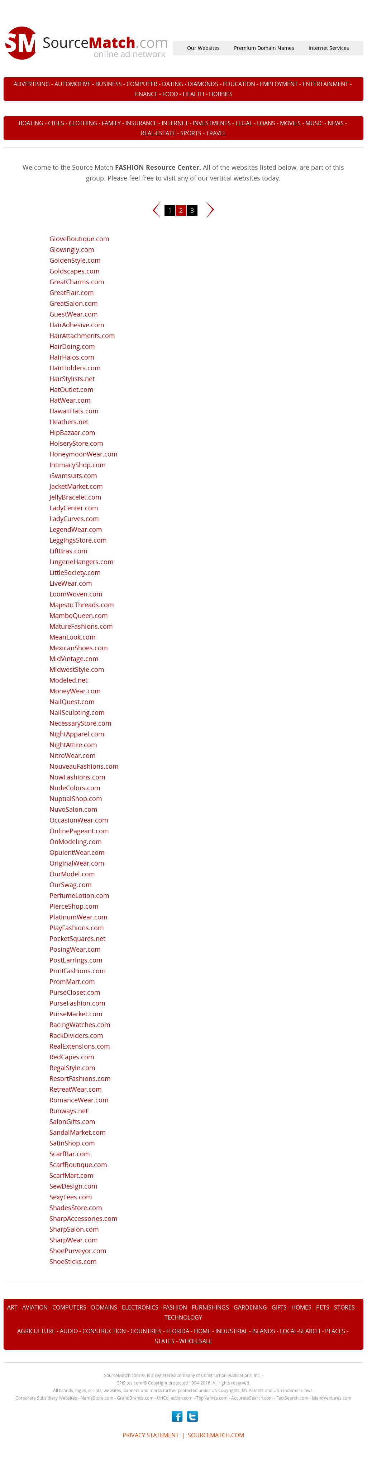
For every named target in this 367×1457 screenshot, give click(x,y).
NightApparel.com (76, 734)
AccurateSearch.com (252, 1398)
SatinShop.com (72, 1143)
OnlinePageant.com (79, 830)
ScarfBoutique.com (78, 1164)
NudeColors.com (74, 787)
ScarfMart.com (71, 1175)
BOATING (31, 123)
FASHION (175, 1307)
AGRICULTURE (36, 1331)
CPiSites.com (129, 1383)
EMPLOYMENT (279, 84)
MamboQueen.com (78, 615)
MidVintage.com (74, 658)
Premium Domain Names (264, 47)
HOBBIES (221, 94)
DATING (172, 84)
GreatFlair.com (71, 292)
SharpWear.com (73, 1240)
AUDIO (69, 1331)
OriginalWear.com (76, 863)
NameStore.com (97, 1398)
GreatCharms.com (76, 281)
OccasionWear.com (78, 820)
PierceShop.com (74, 906)
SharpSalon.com (74, 1229)
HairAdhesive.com (76, 324)
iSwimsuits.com (73, 475)
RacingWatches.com (79, 1024)
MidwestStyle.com (76, 669)
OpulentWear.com (77, 852)
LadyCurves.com (74, 518)
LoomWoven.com (76, 594)
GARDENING (250, 1307)
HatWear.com (70, 400)
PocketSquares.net (77, 938)
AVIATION (35, 1307)
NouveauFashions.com (84, 766)
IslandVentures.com (331, 1398)
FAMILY (111, 123)
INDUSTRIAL (231, 1331)
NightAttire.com (73, 744)
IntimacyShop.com (77, 464)
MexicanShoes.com (78, 647)
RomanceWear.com (79, 1100)
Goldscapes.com (74, 271)
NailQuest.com (72, 701)
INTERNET (175, 123)
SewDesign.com (73, 1186)
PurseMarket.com (76, 1013)
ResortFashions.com (80, 1078)
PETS (322, 1307)
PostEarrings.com (76, 960)
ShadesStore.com (75, 1207)
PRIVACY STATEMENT (151, 1435)
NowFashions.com (77, 777)
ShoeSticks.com (73, 1261)
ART (12, 1307)
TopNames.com (212, 1398)
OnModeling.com (75, 841)
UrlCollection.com (174, 1398)
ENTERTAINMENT (325, 84)
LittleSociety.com (75, 572)
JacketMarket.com (76, 486)
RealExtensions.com (79, 1046)
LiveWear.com (70, 583)
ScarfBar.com (69, 1153)
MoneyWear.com (75, 691)
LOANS (266, 123)
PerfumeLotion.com (79, 895)
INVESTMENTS (212, 123)
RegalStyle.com (72, 1067)
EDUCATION (239, 84)
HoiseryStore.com (76, 443)
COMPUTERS (69, 1307)
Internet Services (329, 47)
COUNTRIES (146, 1331)
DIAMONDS (203, 84)
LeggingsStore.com (78, 540)
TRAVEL (216, 133)
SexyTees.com (70, 1197)
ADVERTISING (32, 84)
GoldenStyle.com (75, 260)
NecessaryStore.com (80, 723)
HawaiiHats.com (74, 411)
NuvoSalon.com (73, 809)
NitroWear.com (72, 755)
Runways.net (68, 1110)
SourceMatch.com (122, 1375)
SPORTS (190, 133)
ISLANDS (263, 1331)
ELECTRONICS (140, 1307)
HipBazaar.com (72, 432)
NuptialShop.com (75, 798)
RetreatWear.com (75, 1089)
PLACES (335, 1331)
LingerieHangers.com (81, 561)
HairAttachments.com (82, 335)
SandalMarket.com (77, 1132)
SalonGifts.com (72, 1121)
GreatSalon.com (73, 303)
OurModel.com (72, 874)
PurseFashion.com (77, 1003)
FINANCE (146, 94)
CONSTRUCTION (104, 1331)
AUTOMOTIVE (72, 84)
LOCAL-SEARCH (300, 1331)
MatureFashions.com (81, 626)
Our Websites (203, 47)
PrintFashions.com (77, 970)
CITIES (56, 123)
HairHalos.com (71, 357)
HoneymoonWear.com (83, 454)
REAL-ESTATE (158, 133)
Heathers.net (68, 421)
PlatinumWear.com (78, 917)
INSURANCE (141, 123)
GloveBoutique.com (79, 238)
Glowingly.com (71, 249)
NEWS (336, 123)
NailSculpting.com (77, 712)
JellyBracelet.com (75, 497)
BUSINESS (108, 84)
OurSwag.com (70, 884)
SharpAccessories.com (83, 1218)
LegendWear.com (75, 529)
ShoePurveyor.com (77, 1250)
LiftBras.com (68, 551)
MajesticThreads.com (81, 604)
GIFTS (279, 1307)
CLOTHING (83, 123)
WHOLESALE (195, 1341)
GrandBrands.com (135, 1398)
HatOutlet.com (71, 389)
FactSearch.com (292, 1398)
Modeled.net (68, 680)
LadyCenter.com (73, 507)
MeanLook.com (72, 637)
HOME (202, 1331)
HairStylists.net (72, 378)
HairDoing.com (72, 346)
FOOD (170, 94)
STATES (165, 1341)
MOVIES (290, 123)
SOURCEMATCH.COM (216, 1435)
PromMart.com (72, 981)
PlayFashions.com (76, 927)
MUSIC (314, 123)
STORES (344, 1307)
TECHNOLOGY (183, 1317)
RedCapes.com (71, 1057)
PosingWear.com (75, 949)
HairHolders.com (75, 368)
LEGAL (243, 123)
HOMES (301, 1307)
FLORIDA (177, 1331)
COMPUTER (142, 84)
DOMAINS (104, 1307)
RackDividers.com (76, 1035)
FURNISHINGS (210, 1307)
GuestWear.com (73, 314)
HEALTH (193, 94)
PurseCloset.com (74, 992)
